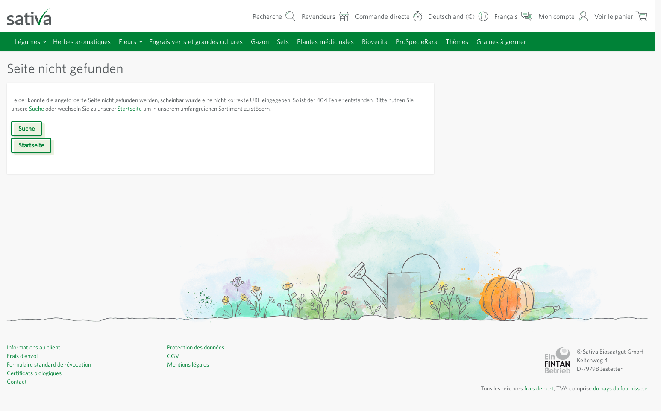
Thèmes (485, 41)
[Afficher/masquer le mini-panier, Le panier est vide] (620, 16)
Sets (300, 41)
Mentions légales (189, 364)
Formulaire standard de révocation (52, 364)
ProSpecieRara (442, 41)
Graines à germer (533, 41)
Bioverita (398, 41)
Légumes (29, 41)
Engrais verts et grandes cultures (207, 41)
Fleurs (135, 41)
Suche (69, 108)
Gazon (275, 41)
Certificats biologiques (36, 373)
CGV (173, 355)
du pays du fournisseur (617, 388)
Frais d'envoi (24, 355)
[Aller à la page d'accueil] (34, 16)
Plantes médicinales (345, 41)
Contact (17, 381)
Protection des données (198, 347)
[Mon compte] (562, 16)
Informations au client (35, 347)
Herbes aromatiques (87, 41)
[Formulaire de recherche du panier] (259, 16)
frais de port (530, 388)
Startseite (172, 108)
